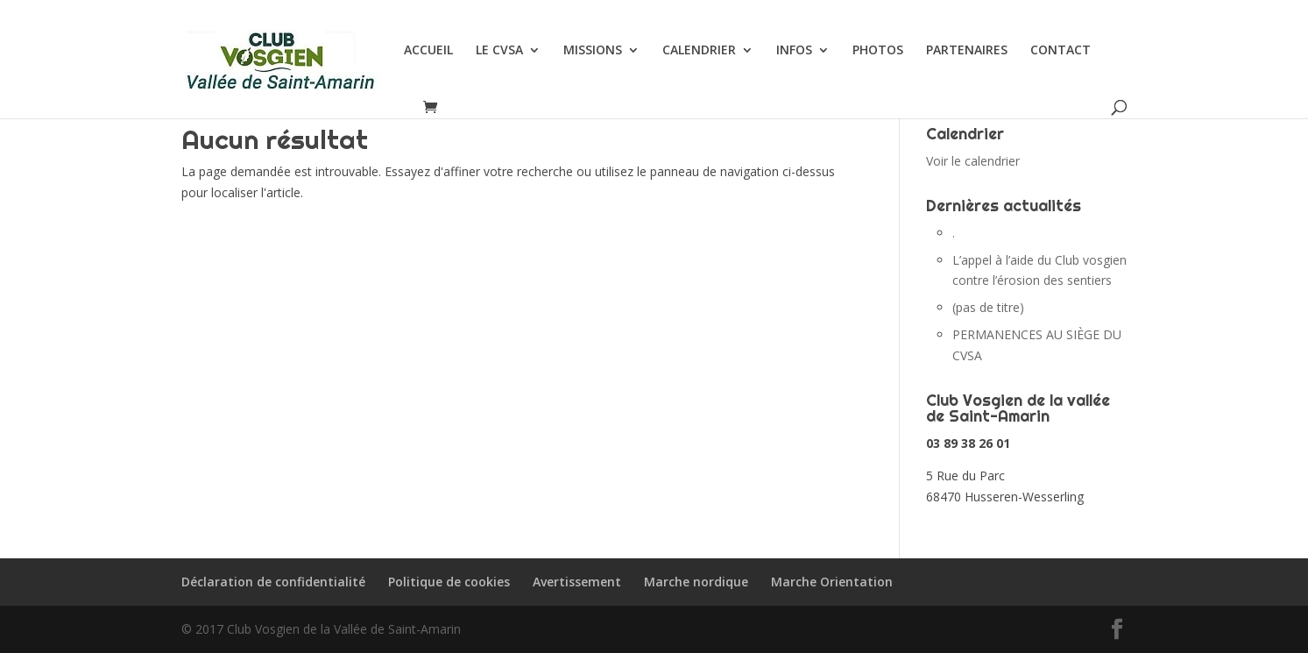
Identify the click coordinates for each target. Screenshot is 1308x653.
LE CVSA (499, 51)
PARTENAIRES (967, 51)
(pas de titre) (988, 307)
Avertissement (577, 581)
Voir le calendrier (973, 161)
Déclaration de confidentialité (273, 581)
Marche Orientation (832, 581)
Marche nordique (696, 581)
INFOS (794, 51)
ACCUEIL (428, 51)
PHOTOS (877, 51)
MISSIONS (592, 51)
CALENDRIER (699, 51)
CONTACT (1060, 51)
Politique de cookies (449, 581)
